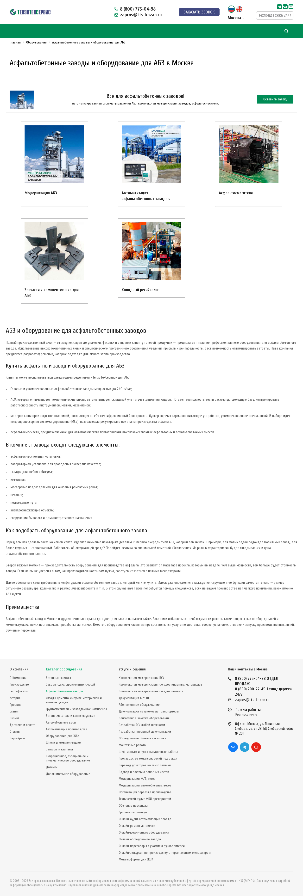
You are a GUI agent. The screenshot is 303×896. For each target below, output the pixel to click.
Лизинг (14, 718)
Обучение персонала (133, 806)
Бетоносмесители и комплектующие (70, 716)
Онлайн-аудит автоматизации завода (145, 819)
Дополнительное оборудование (68, 774)
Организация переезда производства (145, 792)
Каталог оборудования (64, 669)
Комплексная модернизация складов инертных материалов (160, 684)
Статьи (14, 711)
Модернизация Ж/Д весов (137, 779)
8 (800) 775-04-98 (138, 9)
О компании (19, 669)
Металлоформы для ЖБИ (136, 859)
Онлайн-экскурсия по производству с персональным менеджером (165, 853)
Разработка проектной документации (145, 732)
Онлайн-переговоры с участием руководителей (152, 846)
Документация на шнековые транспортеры (149, 711)
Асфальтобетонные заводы (64, 691)
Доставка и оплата (22, 725)
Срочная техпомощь (133, 812)
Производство (19, 684)
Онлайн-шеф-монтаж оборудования (144, 832)
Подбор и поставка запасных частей (144, 772)
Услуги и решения (132, 669)
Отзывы (15, 732)
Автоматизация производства (66, 729)
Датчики (51, 767)
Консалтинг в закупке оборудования (144, 718)
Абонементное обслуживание (139, 705)
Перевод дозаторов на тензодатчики (145, 765)
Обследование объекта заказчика (142, 738)
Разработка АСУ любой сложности (142, 725)
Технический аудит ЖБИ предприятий (145, 799)
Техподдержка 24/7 (274, 15)
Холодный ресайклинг (140, 290)
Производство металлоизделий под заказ (148, 758)
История (15, 698)
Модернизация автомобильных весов (145, 785)
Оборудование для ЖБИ (62, 736)
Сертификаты (19, 691)
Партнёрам (17, 738)
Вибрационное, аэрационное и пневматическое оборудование (68, 758)
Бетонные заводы (58, 678)
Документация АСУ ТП (134, 698)
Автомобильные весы (61, 722)
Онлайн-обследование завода (140, 839)
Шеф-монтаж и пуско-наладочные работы (148, 752)
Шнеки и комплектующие (63, 743)
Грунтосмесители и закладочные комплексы (76, 709)
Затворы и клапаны (59, 749)
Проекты (15, 705)
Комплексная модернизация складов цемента (151, 691)
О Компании (18, 678)
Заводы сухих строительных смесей (70, 684)
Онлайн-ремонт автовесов (137, 826)
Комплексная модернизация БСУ (141, 678)
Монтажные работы (132, 745)
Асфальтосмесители (236, 193)
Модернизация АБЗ (41, 193)
